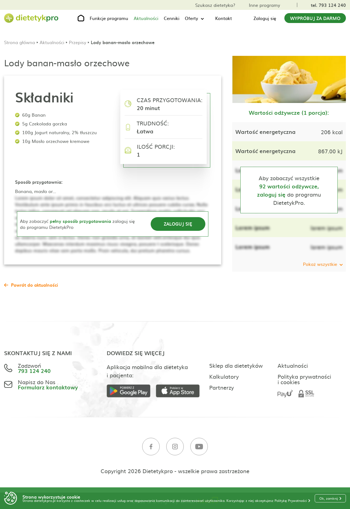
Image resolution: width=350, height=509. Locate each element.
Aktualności (146, 18)
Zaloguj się (264, 18)
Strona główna (19, 42)
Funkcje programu (109, 18)
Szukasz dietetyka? (215, 5)
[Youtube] (199, 447)
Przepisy (77, 42)
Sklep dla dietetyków (236, 365)
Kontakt (223, 18)
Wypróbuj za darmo (315, 18)
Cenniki (171, 18)
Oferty (191, 18)
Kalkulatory (224, 376)
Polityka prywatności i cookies (304, 378)
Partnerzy (221, 387)
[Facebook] (151, 447)
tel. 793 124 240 (328, 5)
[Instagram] (175, 447)
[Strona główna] (31, 18)
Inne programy (264, 5)
